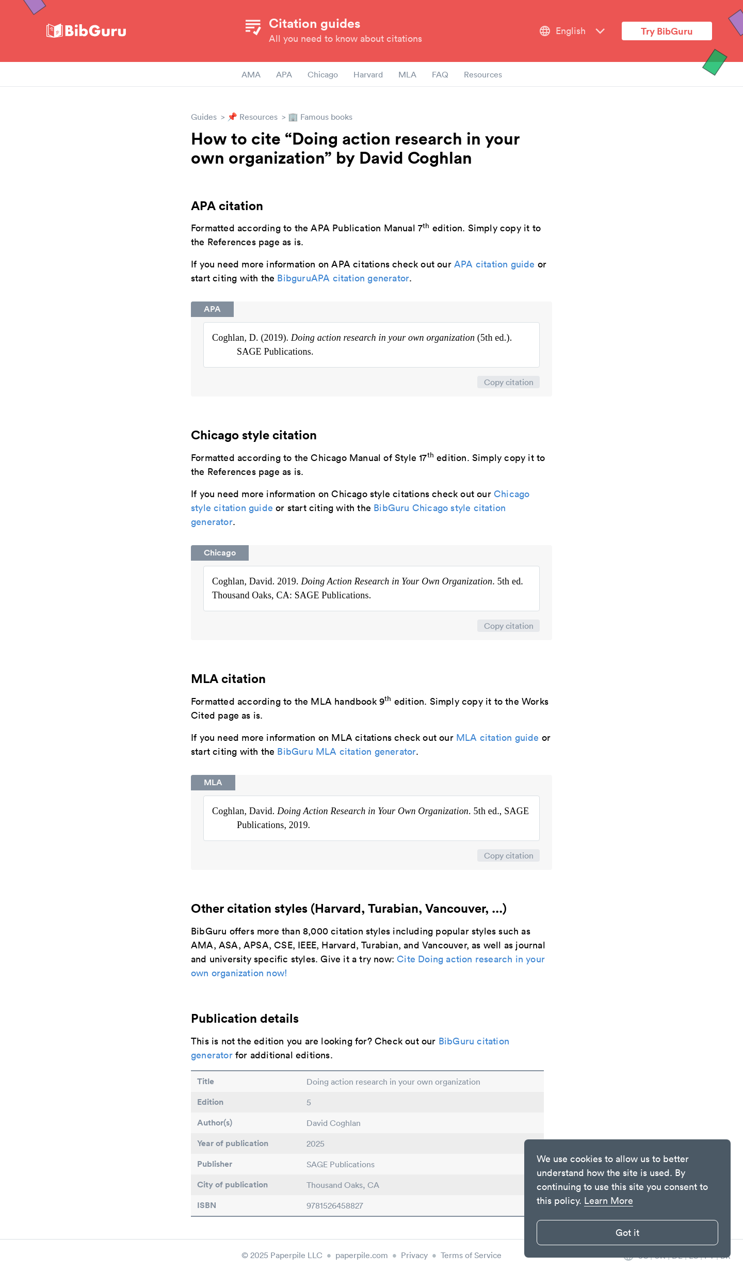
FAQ (440, 74)
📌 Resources (252, 117)
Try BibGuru (667, 31)
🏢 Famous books (320, 117)
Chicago (323, 74)
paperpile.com (361, 1255)
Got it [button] (627, 1233)
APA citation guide (494, 264)
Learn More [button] (608, 1200)
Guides (204, 117)
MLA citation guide (497, 737)
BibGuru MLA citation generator (346, 751)
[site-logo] (86, 31)
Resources (483, 74)
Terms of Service (471, 1255)
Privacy (414, 1255)
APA (284, 74)
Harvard (368, 74)
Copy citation (509, 382)
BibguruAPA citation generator (343, 278)
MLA (407, 74)
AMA (251, 74)
